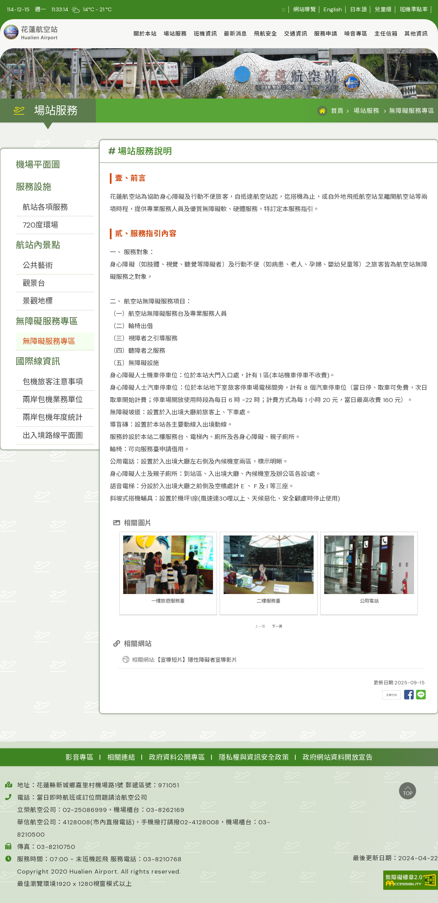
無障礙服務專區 (47, 321)
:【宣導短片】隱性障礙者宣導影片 (184, 659)
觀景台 (34, 283)
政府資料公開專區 (177, 757)
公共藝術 (38, 265)
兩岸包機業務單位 (53, 399)
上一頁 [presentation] (260, 626)
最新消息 (235, 33)
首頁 (337, 111)
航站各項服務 (45, 207)
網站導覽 (304, 9)
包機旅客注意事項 (53, 382)
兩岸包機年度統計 (53, 417)
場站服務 (175, 33)
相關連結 (121, 757)
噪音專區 (356, 33)
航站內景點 (38, 245)
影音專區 (79, 757)
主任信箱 (386, 33)
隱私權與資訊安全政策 (254, 757)
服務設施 (33, 187)
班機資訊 (205, 33)
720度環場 (40, 225)
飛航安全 (265, 33)
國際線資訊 (38, 361)
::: (284, 9)
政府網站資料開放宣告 (337, 757)
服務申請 (325, 33)
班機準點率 (414, 9)
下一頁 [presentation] (277, 626)
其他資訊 (416, 33)
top (407, 790)
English (333, 9)
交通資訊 (295, 33)
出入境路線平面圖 (53, 435)
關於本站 (145, 33)
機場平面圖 (38, 164)
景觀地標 (38, 301)
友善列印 (391, 695)
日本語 (358, 9)
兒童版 (383, 9)
